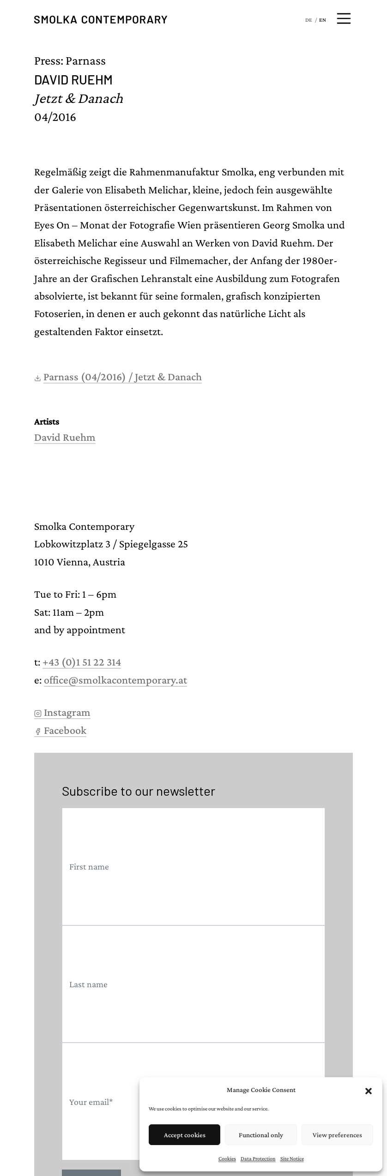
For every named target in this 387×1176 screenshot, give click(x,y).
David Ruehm (65, 437)
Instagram (62, 712)
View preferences (337, 1135)
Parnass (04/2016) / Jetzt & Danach (122, 376)
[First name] (193, 866)
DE (308, 20)
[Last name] (193, 984)
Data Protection (258, 1158)
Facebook (60, 730)
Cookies (227, 1158)
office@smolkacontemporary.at (115, 679)
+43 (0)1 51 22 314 (81, 661)
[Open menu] (344, 18)
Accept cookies (185, 1135)
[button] (368, 1089)
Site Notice (292, 1158)
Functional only (261, 1135)
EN (322, 20)
